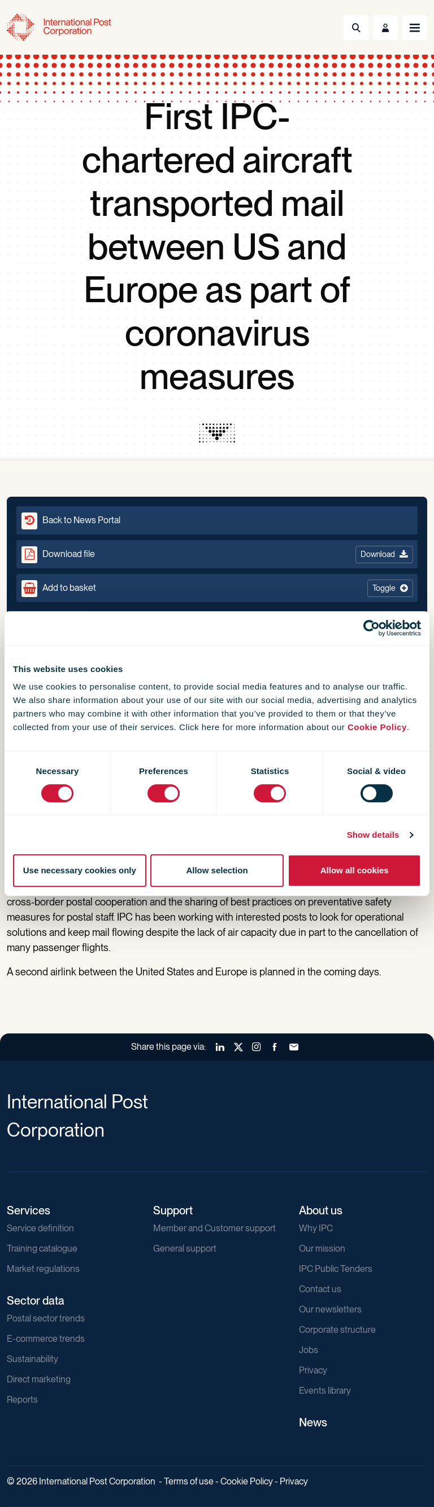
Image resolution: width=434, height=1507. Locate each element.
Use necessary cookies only (79, 870)
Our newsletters (330, 1309)
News (313, 1422)
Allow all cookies (354, 870)
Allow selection (217, 870)
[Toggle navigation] (414, 27)
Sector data (35, 1300)
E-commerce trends (46, 1338)
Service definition (40, 1228)
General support (184, 1248)
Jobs (308, 1350)
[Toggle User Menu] (385, 27)
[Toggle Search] (356, 27)
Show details (373, 834)
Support (173, 1210)
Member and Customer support (214, 1228)
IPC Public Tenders (335, 1268)
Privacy (313, 1370)
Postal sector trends (46, 1318)
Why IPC (316, 1228)
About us (320, 1210)
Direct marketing (39, 1379)
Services (28, 1210)
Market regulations (43, 1268)
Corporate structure (337, 1329)
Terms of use (189, 1481)
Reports (22, 1399)
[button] (217, 588)
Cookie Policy (377, 727)
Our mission (322, 1248)
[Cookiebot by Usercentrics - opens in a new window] (371, 628)
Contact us (320, 1289)
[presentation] (217, 433)
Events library (325, 1390)
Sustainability (32, 1359)
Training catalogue (42, 1248)
